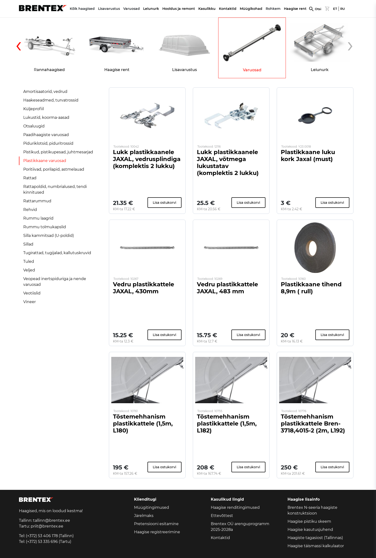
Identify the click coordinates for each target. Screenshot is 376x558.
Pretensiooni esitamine (156, 524)
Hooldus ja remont (178, 8)
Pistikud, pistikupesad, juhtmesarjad (58, 152)
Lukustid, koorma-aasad (46, 117)
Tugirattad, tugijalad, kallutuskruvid (57, 253)
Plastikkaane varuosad (44, 160)
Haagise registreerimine (157, 532)
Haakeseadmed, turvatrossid (50, 100)
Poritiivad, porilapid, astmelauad (53, 169)
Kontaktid (227, 8)
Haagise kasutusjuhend (310, 529)
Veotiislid (32, 293)
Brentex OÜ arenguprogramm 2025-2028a (240, 527)
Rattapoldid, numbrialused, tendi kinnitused (55, 189)
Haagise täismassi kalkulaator (316, 546)
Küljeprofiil (33, 109)
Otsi (318, 9)
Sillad (28, 244)
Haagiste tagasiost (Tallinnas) (315, 537)
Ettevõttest (222, 515)
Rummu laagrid (38, 218)
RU (342, 9)
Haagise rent (295, 8)
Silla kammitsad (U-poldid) (48, 235)
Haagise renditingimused (235, 507)
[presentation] (27, 48)
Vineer (29, 302)
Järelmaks (143, 515)
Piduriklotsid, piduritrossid (48, 143)
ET (335, 9)
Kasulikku (207, 8)
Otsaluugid (34, 126)
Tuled (28, 261)
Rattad (29, 178)
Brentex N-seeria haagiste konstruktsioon (312, 510)
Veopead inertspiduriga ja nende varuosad (54, 281)
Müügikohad (251, 8)
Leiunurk (151, 8)
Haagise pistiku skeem (309, 521)
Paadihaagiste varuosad (46, 134)
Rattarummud (37, 201)
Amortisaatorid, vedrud (45, 91)
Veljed (29, 270)
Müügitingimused (151, 507)
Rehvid (30, 209)
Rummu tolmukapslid (44, 227)
